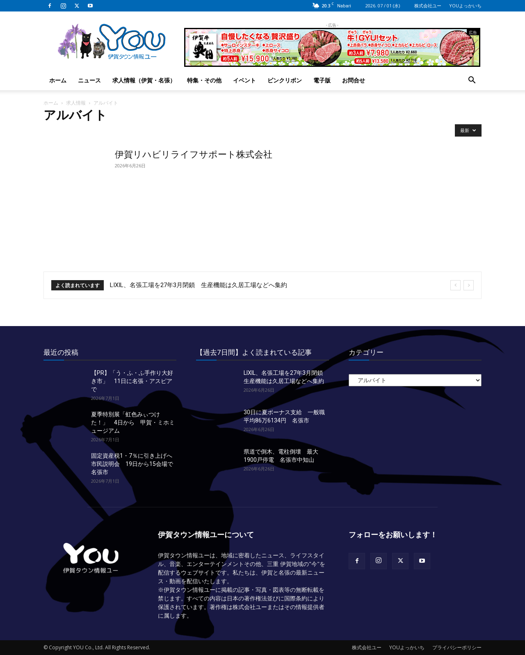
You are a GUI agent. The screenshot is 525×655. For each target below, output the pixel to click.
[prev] (455, 285)
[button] (472, 81)
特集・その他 (204, 80)
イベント (244, 80)
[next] (468, 285)
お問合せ (353, 80)
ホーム (57, 80)
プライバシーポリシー (457, 647)
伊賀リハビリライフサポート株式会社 (193, 154)
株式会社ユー (427, 5)
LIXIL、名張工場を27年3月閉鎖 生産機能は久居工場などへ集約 (198, 285)
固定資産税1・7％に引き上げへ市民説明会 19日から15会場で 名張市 (135, 463)
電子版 (322, 80)
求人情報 (76, 102)
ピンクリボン (284, 80)
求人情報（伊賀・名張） (144, 80)
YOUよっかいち (465, 5)
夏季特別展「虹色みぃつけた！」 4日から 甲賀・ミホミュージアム (133, 422)
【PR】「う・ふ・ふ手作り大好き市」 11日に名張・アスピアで (132, 381)
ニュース (89, 80)
